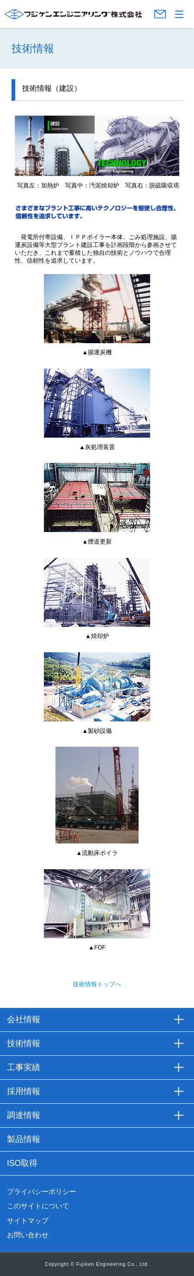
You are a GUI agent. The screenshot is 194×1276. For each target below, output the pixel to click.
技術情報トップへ (97, 984)
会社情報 (23, 1019)
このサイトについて (38, 1206)
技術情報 (23, 1043)
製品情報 (23, 1139)
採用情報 (23, 1091)
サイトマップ (27, 1220)
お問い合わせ (27, 1235)
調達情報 (23, 1115)
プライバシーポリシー (41, 1191)
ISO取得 (22, 1163)
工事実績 (23, 1067)
